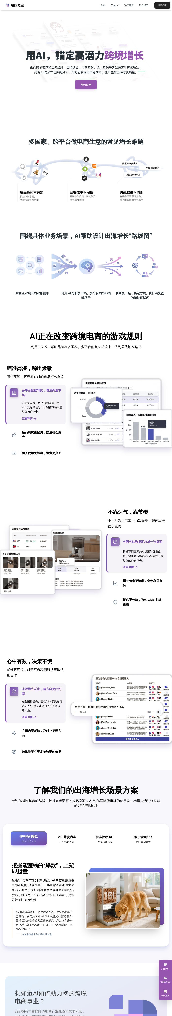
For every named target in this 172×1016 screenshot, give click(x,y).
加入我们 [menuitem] (143, 5)
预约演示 (86, 84)
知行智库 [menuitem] (129, 5)
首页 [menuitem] (103, 5)
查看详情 (29, 418)
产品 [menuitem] (115, 5)
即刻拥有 (162, 5)
